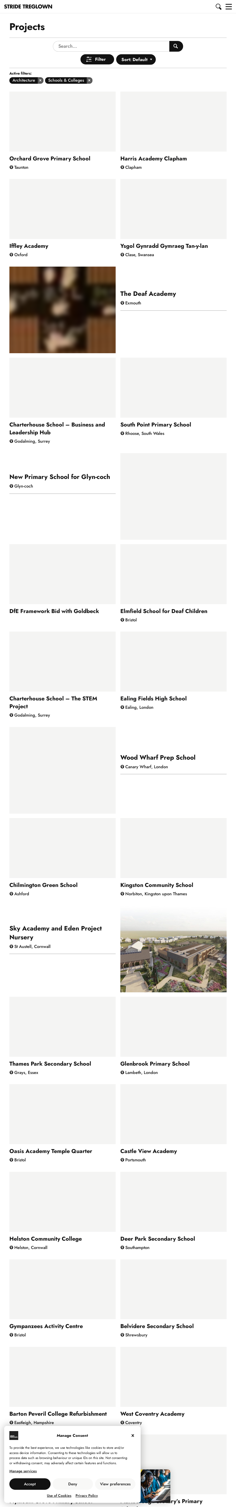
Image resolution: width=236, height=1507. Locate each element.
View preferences (115, 1484)
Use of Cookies (59, 1495)
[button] (219, 6)
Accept (30, 1484)
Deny (72, 1484)
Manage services (23, 1471)
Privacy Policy (87, 1495)
